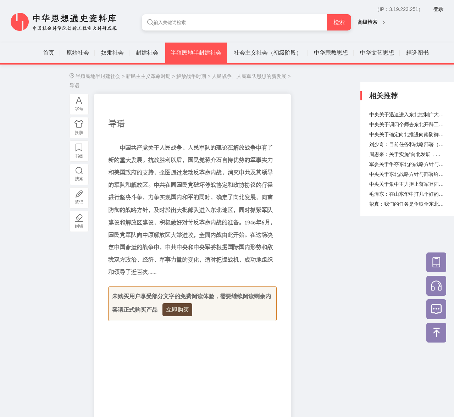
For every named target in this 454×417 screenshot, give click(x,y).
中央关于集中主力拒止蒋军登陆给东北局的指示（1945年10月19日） (407, 184)
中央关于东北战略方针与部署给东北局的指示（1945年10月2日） (407, 174)
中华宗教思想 (331, 53)
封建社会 (147, 53)
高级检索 (371, 22)
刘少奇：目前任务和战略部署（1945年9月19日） (407, 144)
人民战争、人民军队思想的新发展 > (251, 76)
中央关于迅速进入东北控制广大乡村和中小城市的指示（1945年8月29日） (407, 114)
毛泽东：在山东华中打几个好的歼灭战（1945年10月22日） (407, 194)
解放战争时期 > (193, 76)
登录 (438, 9)
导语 (74, 85)
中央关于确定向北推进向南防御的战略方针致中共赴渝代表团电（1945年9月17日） (407, 134)
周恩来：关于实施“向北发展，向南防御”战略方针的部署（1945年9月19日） (407, 154)
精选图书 (417, 53)
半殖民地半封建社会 (196, 53)
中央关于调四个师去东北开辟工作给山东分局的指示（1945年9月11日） (407, 124)
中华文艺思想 (377, 53)
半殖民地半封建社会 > (100, 76)
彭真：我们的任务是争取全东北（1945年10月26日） (407, 204)
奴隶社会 (112, 53)
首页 (48, 53)
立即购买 (177, 310)
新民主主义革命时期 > (150, 76)
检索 (339, 22)
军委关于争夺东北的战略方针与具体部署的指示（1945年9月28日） (407, 164)
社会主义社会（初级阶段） (268, 53)
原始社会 (77, 53)
